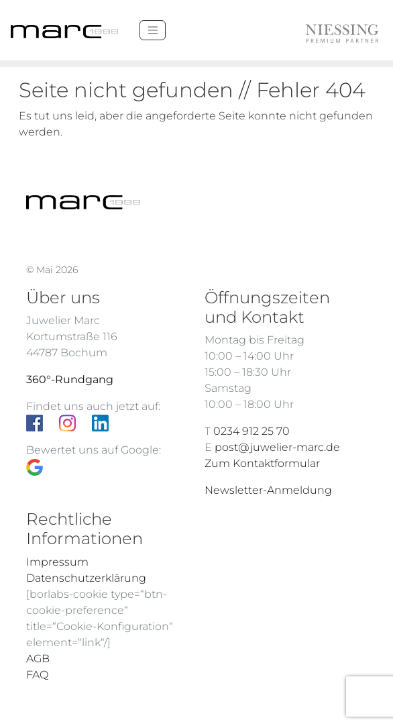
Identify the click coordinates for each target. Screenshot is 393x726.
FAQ (37, 674)
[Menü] (152, 30)
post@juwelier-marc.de (277, 447)
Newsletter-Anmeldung (268, 490)
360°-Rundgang (69, 379)
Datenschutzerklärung (86, 578)
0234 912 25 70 (251, 431)
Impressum (57, 562)
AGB (38, 658)
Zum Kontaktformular (262, 463)
